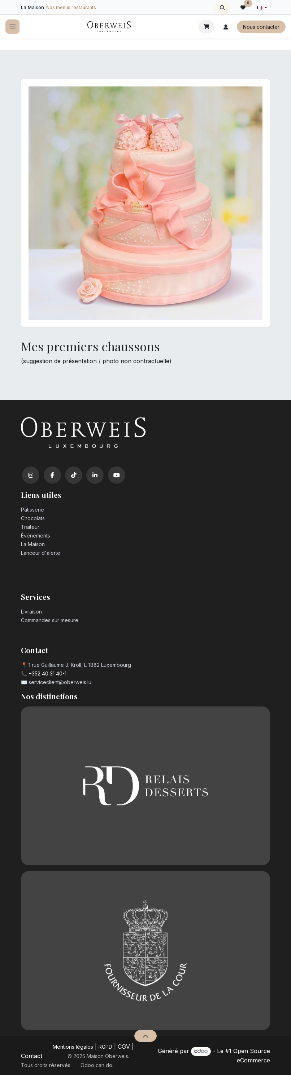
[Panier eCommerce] (206, 27)
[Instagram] (30, 475)
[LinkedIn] (95, 475)
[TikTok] (73, 475)
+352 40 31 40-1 (47, 673)
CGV (124, 1046)
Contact (31, 1056)
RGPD (105, 1047)
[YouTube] (116, 475)
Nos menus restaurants (71, 7)
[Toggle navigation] (12, 26)
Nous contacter (261, 27)
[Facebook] (52, 475)
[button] (222, 7)
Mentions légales (73, 1047)
